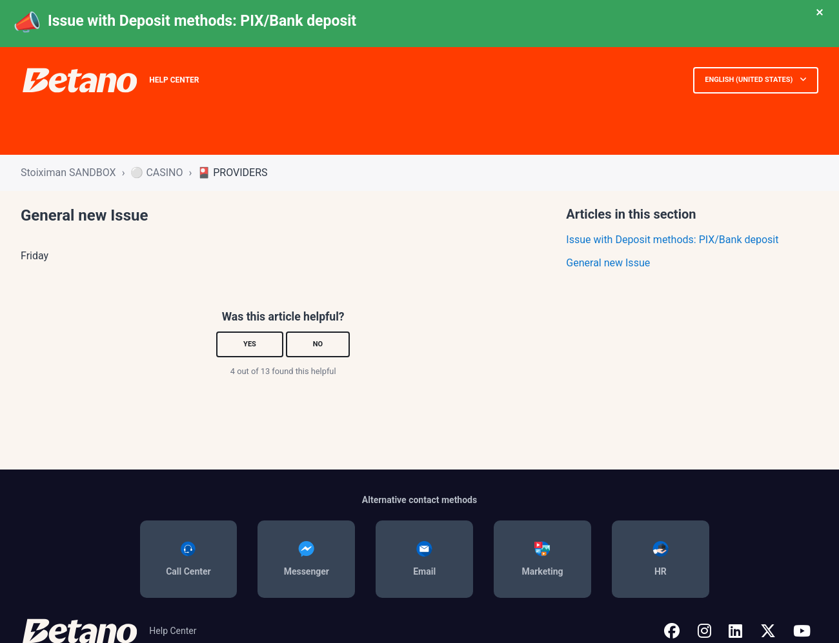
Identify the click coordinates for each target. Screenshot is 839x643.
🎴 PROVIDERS (232, 172)
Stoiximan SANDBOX (68, 172)
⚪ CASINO (156, 172)
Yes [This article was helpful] (249, 344)
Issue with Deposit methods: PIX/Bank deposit (202, 21)
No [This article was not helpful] (318, 344)
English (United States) (749, 79)
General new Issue (608, 263)
